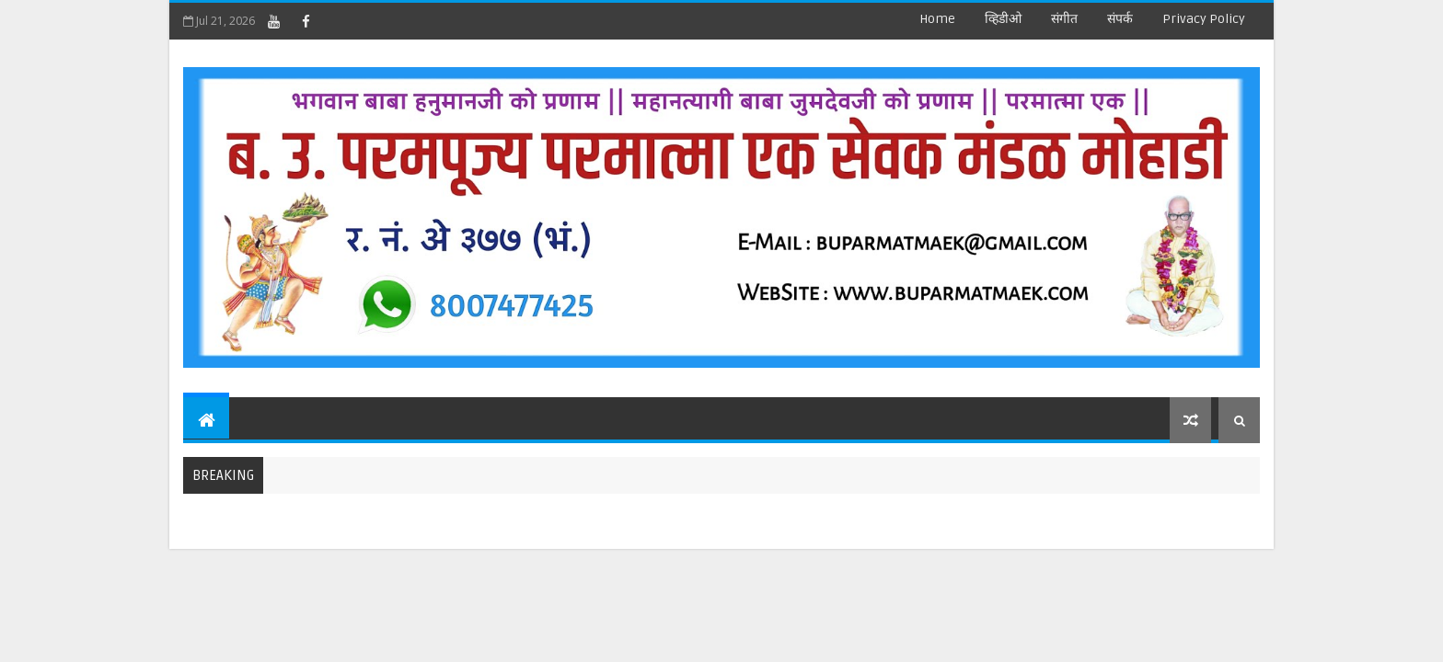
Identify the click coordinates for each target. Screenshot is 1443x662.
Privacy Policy (1203, 19)
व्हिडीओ (1003, 19)
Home (937, 19)
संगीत (1064, 19)
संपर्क (1120, 19)
